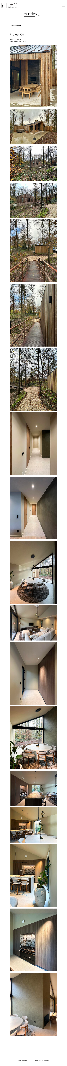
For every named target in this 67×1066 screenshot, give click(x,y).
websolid (46, 1060)
